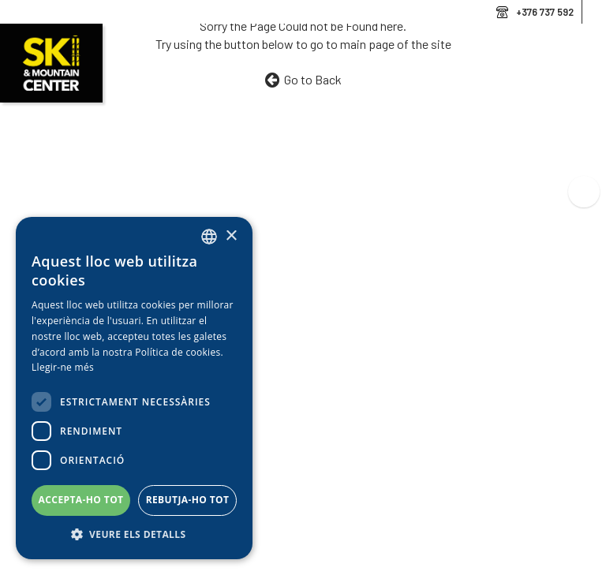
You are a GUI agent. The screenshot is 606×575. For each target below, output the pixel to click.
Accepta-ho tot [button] (81, 499)
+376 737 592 (545, 12)
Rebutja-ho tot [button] (188, 499)
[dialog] (134, 388)
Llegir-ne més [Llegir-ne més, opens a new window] (63, 367)
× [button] (231, 236)
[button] (134, 534)
